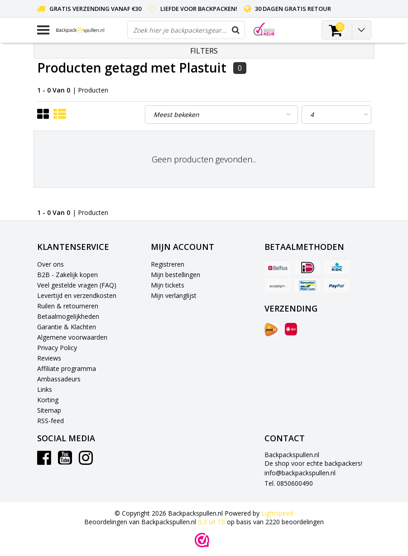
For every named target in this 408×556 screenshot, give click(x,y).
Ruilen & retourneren (67, 306)
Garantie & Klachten (66, 326)
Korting (47, 399)
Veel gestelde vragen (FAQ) (76, 285)
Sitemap (49, 410)
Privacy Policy (57, 347)
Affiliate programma (66, 368)
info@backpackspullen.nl (300, 472)
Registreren (167, 264)
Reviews (49, 358)
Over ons (50, 264)
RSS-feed (50, 420)
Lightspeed (277, 513)
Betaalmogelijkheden (68, 316)
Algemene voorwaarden (72, 337)
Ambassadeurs (59, 379)
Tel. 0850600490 (288, 483)
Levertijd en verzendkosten (76, 295)
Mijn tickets (167, 285)
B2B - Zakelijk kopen (67, 274)
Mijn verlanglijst (174, 295)
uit (212, 521)
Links (44, 389)
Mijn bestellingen (175, 274)
